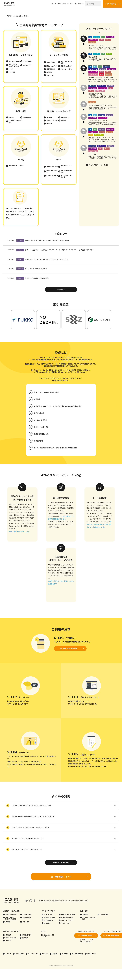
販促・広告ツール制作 (66, 62)
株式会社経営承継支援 (66, 171)
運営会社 (54, 954)
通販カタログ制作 (51, 66)
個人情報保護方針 (76, 954)
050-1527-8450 (86, 935)
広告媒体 (63, 120)
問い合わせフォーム (15, 214)
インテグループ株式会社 (66, 176)
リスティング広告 (51, 120)
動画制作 (11, 117)
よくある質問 (61, 4)
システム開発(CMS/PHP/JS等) (14, 65)
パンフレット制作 (66, 69)
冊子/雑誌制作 (50, 69)
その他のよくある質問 (61, 862)
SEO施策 (49, 117)
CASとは (53, 4)
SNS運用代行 (65, 117)
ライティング (50, 75)
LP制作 (11, 69)
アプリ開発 (12, 72)
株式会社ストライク (66, 167)
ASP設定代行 (27, 65)
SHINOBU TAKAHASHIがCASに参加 (37, 278)
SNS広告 (49, 123)
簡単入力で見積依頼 (70, 648)
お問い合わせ (90, 954)
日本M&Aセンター (52, 167)
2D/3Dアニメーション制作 (15, 121)
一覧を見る (61, 289)
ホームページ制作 (14, 61)
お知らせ (81, 4)
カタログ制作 (50, 62)
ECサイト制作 (27, 61)
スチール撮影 (27, 117)
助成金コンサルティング (16, 166)
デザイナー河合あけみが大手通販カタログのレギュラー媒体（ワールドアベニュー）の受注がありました (59, 250)
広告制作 (49, 72)
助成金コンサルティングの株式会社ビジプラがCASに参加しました (47, 259)
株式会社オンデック (51, 171)
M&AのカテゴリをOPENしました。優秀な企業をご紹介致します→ (47, 240)
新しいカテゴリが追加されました (36, 269)
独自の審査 (28, 364)
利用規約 (63, 954)
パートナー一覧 (72, 4)
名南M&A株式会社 (52, 176)
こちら (27, 531)
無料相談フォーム (61, 876)
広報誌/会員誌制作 (66, 66)
